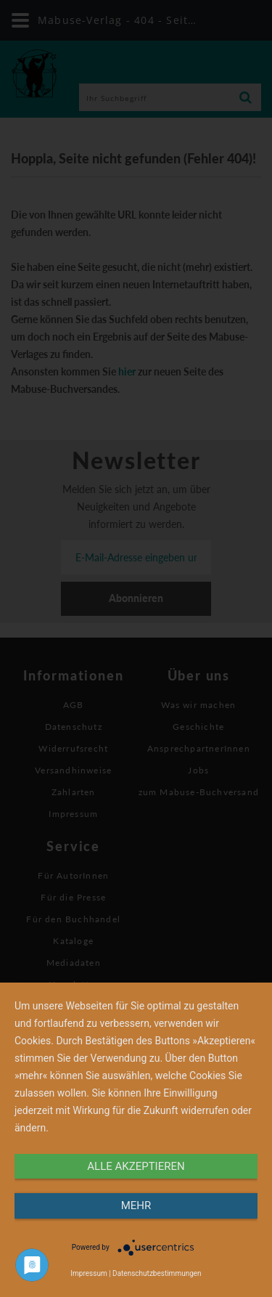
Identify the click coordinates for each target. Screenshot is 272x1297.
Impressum (88, 1273)
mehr (136, 1205)
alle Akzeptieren (135, 1166)
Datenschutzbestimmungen (157, 1273)
